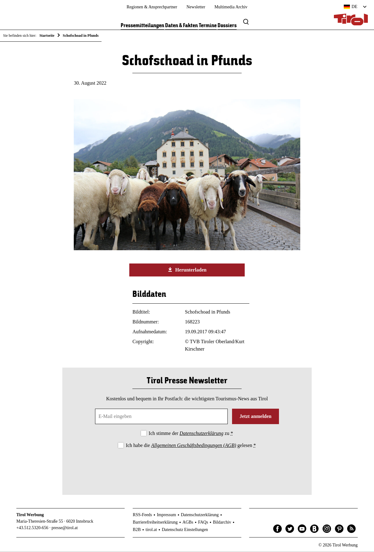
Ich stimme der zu (191, 434)
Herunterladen (187, 271)
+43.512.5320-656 (32, 529)
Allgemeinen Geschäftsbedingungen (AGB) (193, 446)
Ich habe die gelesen (191, 446)
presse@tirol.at (65, 529)
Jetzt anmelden (255, 417)
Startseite (47, 35)
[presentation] (187, 468)
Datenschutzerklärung (201, 434)
